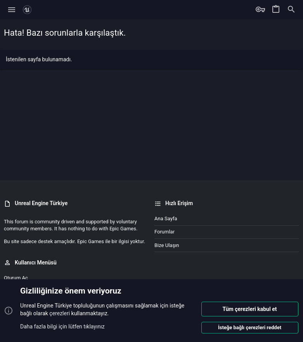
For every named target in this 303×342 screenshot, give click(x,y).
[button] (12, 10)
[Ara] (291, 10)
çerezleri (59, 313)
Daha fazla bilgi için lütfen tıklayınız (62, 326)
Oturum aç (16, 278)
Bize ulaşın (166, 245)
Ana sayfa (165, 218)
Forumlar (164, 232)
